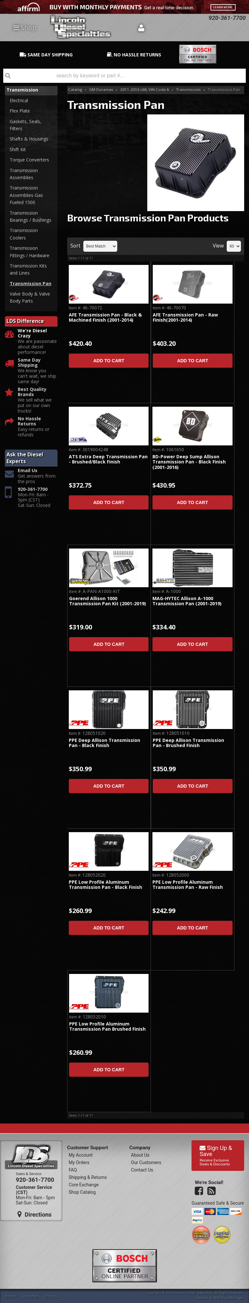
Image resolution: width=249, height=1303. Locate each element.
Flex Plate (20, 111)
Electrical (19, 100)
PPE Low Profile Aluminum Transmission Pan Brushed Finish (107, 1026)
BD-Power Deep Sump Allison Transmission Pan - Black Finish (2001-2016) (189, 462)
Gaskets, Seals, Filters (25, 124)
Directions (34, 1214)
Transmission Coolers (24, 233)
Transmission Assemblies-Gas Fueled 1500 (26, 195)
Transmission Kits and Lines (28, 269)
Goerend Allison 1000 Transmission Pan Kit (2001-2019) (107, 601)
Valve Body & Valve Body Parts (30, 297)
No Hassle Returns (29, 421)
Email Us (27, 470)
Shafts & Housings (29, 139)
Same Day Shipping (29, 362)
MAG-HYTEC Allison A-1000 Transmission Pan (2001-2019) (187, 601)
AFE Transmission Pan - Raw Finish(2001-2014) (185, 317)
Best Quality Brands (32, 392)
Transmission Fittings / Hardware (29, 251)
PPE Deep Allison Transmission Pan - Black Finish (104, 743)
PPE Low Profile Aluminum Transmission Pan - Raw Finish (187, 885)
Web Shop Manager (228, 1298)
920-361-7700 (32, 489)
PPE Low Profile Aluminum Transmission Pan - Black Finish (105, 885)
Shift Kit (18, 149)
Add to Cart (108, 360)
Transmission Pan (30, 283)
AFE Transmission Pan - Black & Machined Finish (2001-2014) (105, 317)
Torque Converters (29, 160)
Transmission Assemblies (24, 173)
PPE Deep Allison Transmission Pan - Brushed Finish (188, 743)
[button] (124, 76)
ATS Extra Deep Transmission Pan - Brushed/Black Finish (108, 459)
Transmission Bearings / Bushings (30, 216)
